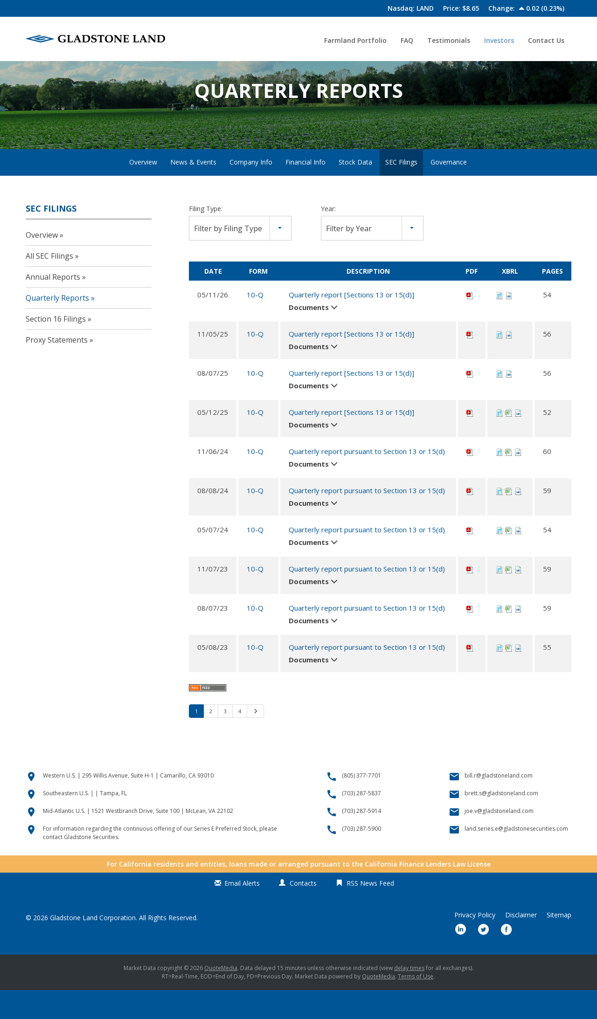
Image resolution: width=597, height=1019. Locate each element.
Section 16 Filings (56, 348)
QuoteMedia (220, 997)
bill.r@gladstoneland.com (499, 804)
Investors (499, 40)
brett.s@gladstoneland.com (501, 822)
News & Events (193, 190)
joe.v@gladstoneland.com (499, 840)
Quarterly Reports (57, 327)
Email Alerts (242, 912)
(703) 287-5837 (361, 822)
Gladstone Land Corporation (93, 946)
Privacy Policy (474, 944)
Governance (448, 190)
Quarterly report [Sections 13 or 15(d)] (351, 323)
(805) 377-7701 (361, 804)
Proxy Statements (57, 369)
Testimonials (448, 40)
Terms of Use (415, 1005)
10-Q (255, 323)
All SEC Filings (49, 285)
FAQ (407, 40)
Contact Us (546, 40)
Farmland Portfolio (355, 40)
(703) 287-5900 (361, 857)
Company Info (250, 190)
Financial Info (305, 190)
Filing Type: (205, 237)
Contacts (303, 912)
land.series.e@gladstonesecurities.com (516, 857)
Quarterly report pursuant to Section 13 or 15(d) (367, 479)
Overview (143, 190)
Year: (328, 237)
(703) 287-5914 (361, 840)
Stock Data (355, 190)
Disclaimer (521, 944)
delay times (409, 997)
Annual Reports (53, 306)
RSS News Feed (370, 912)
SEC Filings (401, 190)
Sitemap (559, 944)
